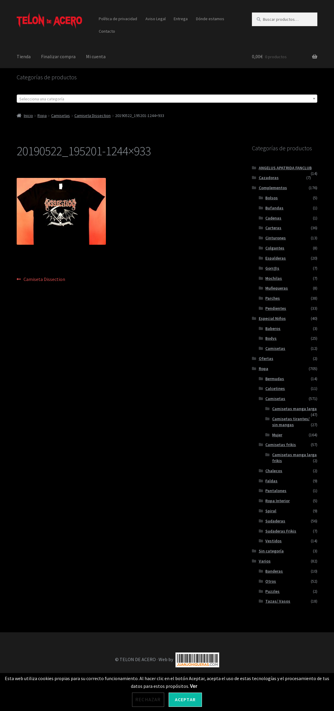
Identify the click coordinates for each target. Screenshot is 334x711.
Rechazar (148, 699)
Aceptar (185, 699)
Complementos (273, 187)
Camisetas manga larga (294, 408)
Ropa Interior (277, 500)
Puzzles (272, 591)
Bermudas (274, 378)
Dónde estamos (210, 18)
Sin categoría (271, 551)
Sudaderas (275, 521)
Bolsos (271, 197)
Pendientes (275, 308)
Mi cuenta (96, 56)
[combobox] (167, 98)
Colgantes (274, 248)
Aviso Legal (155, 18)
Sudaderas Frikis (280, 531)
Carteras (273, 227)
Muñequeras (276, 288)
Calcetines (275, 388)
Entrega (181, 18)
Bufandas (274, 208)
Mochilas (273, 278)
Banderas (274, 571)
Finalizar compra (58, 56)
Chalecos (273, 470)
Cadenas (273, 218)
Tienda (24, 56)
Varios (265, 561)
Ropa (42, 115)
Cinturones (275, 238)
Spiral (270, 511)
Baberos (272, 328)
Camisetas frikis (280, 444)
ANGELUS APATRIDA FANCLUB (285, 167)
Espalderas (275, 258)
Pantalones (275, 490)
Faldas (271, 481)
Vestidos (273, 540)
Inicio (28, 115)
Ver (193, 686)
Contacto (107, 31)
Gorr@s (272, 268)
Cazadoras (269, 177)
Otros (270, 581)
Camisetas (60, 115)
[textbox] (167, 99)
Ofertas (266, 358)
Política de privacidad (118, 18)
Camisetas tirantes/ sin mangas (291, 421)
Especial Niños (272, 318)
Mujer (277, 434)
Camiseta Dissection (92, 115)
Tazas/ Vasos (277, 601)
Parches (272, 298)
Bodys (271, 338)
